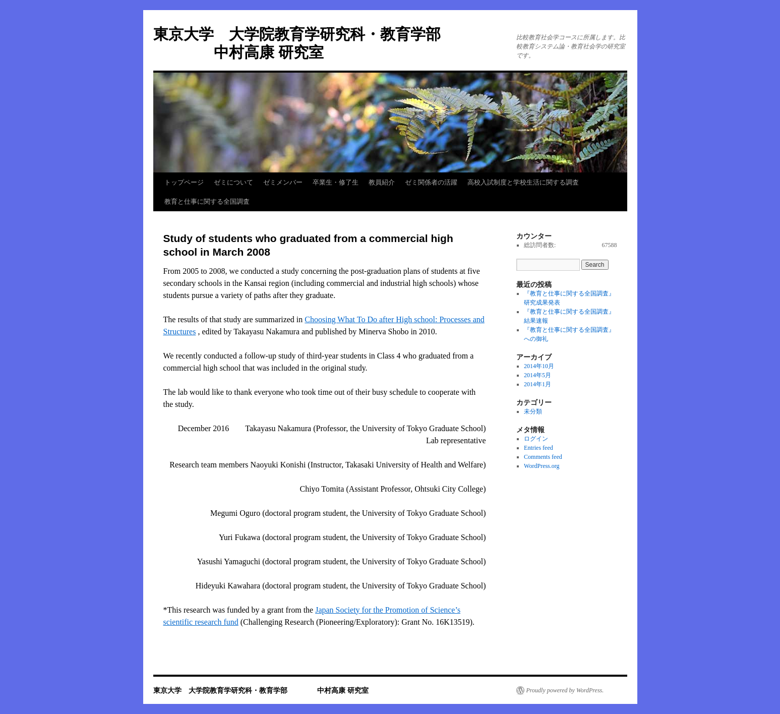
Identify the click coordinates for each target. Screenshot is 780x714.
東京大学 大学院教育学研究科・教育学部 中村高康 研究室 (261, 690)
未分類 (533, 411)
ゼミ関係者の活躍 (431, 182)
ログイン (536, 438)
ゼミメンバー (283, 182)
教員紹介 (382, 182)
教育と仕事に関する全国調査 (207, 201)
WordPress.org (541, 465)
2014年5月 (537, 375)
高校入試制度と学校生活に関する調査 (523, 182)
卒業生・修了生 (335, 182)
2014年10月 (539, 366)
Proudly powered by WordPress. (565, 690)
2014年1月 (537, 384)
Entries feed (538, 447)
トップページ (184, 182)
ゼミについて (233, 182)
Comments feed (543, 456)
